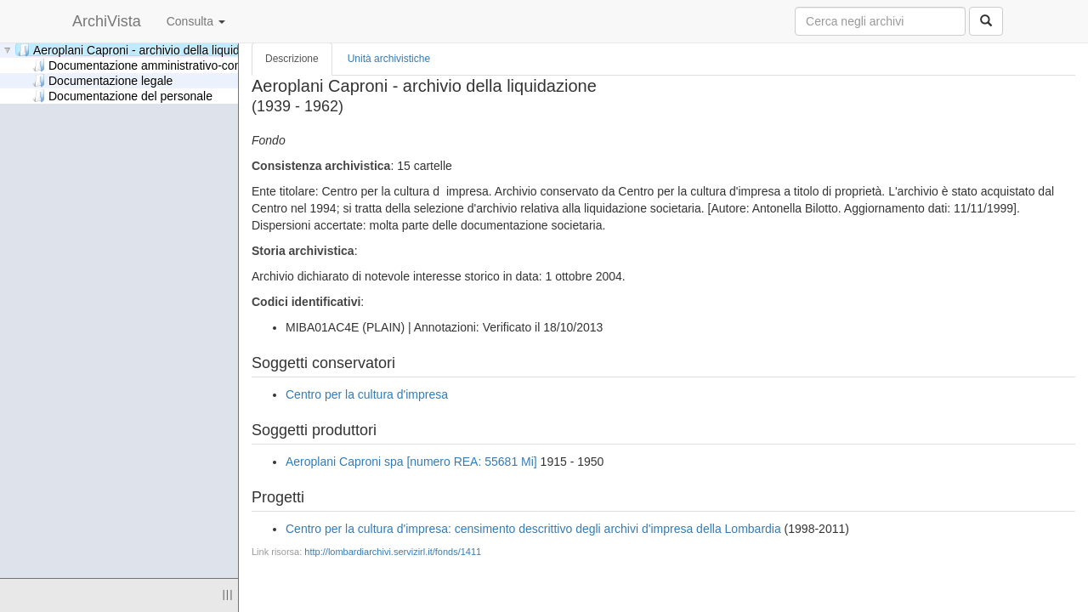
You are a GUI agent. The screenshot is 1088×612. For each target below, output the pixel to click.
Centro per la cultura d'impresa (367, 394)
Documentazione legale (102, 80)
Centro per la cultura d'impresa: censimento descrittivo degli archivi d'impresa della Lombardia (533, 529)
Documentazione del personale (122, 95)
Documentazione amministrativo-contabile (150, 65)
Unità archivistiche (389, 59)
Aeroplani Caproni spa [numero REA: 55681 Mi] (411, 461)
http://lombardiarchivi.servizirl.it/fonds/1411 (392, 552)
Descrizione (292, 59)
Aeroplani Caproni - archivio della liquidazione (146, 49)
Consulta (196, 21)
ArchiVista (106, 21)
